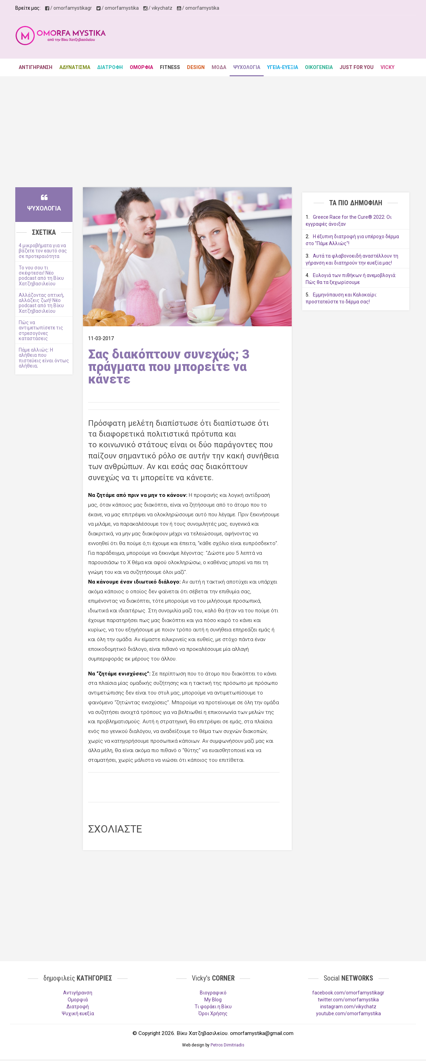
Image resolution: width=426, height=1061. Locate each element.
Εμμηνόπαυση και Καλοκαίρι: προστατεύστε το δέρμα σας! (341, 298)
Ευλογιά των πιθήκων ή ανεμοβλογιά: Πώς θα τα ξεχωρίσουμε (351, 279)
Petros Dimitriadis (227, 1045)
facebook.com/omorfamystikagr (348, 992)
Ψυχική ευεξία (78, 1013)
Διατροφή (78, 1006)
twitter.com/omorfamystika (348, 999)
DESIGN (196, 67)
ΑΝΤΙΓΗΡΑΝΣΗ (35, 67)
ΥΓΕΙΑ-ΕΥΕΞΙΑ (282, 67)
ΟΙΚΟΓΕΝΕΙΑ (319, 67)
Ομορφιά (78, 999)
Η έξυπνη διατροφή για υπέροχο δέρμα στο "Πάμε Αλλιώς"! (352, 240)
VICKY (387, 67)
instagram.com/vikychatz (348, 1006)
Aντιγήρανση (77, 992)
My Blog (213, 999)
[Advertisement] (284, 37)
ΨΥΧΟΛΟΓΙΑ (246, 67)
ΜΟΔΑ (219, 67)
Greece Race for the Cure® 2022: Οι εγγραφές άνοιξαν (349, 220)
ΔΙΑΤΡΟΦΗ (110, 67)
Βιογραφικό (213, 992)
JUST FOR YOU (357, 67)
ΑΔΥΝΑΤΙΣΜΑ (74, 67)
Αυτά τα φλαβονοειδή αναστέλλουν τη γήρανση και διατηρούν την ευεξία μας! (352, 259)
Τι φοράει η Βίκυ (213, 1006)
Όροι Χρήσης (213, 1013)
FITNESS (170, 67)
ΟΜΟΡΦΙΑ (141, 67)
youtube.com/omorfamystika (348, 1013)
